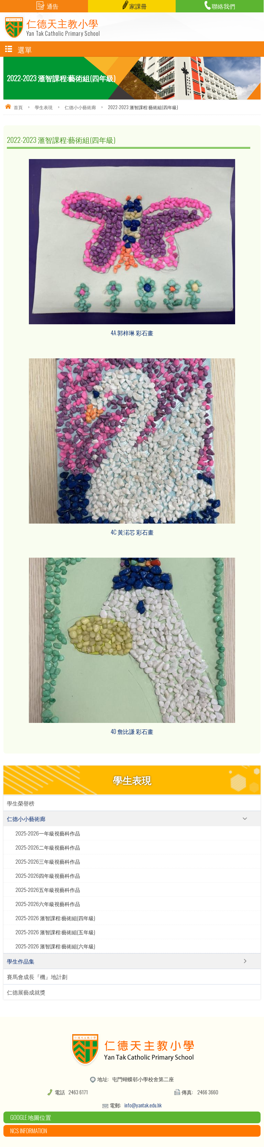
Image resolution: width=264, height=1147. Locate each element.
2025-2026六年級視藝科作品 (47, 903)
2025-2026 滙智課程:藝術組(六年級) (55, 946)
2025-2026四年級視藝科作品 (47, 875)
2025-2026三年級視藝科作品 (47, 861)
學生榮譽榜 (20, 803)
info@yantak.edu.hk (143, 1105)
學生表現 (44, 107)
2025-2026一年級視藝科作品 (47, 833)
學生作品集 (20, 961)
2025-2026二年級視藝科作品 (47, 847)
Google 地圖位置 (30, 1117)
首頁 (18, 107)
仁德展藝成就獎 (26, 992)
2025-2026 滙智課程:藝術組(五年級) (55, 932)
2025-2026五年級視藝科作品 (47, 889)
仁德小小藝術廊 (80, 107)
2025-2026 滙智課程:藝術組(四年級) (55, 918)
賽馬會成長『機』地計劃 (37, 976)
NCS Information (28, 1130)
